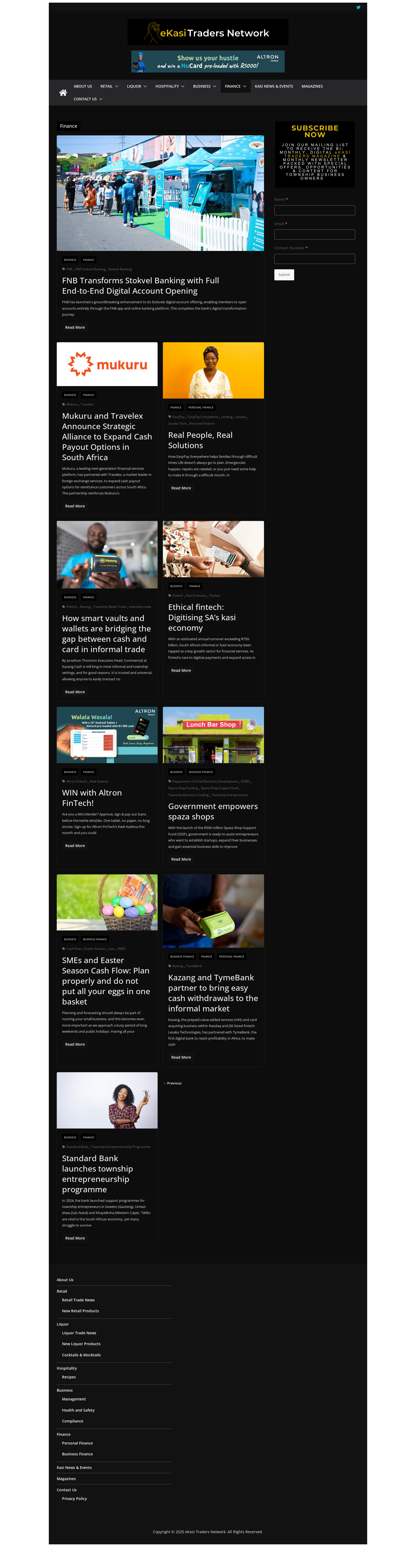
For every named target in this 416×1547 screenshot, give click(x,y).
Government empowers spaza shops (213, 811)
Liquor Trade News (79, 1332)
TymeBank (194, 966)
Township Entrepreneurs (230, 795)
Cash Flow (73, 948)
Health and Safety (78, 1410)
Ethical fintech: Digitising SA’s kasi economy (202, 617)
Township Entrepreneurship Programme (120, 1146)
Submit (284, 274)
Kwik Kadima (99, 781)
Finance (233, 86)
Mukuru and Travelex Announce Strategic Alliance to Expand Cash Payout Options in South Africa (107, 436)
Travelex (87, 404)
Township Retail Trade (110, 606)
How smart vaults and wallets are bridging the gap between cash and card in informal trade (106, 634)
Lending (227, 416)
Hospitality (167, 86)
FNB (69, 269)
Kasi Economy (196, 595)
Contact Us (85, 98)
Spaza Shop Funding (183, 788)
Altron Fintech (76, 781)
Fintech (71, 606)
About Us (83, 86)
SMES (121, 948)
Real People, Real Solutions (200, 440)
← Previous (172, 1083)
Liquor (134, 86)
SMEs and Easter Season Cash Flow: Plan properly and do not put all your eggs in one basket (106, 981)
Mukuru (72, 404)
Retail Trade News (78, 1299)
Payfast (214, 595)
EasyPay (178, 416)
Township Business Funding (188, 795)
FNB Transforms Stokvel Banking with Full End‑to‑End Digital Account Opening (140, 285)
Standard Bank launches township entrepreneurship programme (97, 1174)
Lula (111, 948)
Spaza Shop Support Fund (220, 788)
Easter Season (94, 948)
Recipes (69, 1376)
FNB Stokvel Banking (90, 269)
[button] (116, 86)
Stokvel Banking (120, 269)
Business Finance (201, 772)
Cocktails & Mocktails (81, 1354)
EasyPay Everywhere (203, 416)
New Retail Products (80, 1310)
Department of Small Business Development (205, 781)
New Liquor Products (81, 1343)
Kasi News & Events (274, 86)
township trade (140, 606)
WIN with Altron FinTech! (92, 797)
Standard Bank (77, 1146)
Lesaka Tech (177, 423)
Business (202, 86)
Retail (107, 86)
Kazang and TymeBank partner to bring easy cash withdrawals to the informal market (213, 993)
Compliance (72, 1421)
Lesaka (241, 416)
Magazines (312, 86)
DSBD (245, 781)
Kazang (85, 606)
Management (74, 1398)
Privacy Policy (74, 1498)
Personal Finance (201, 407)
